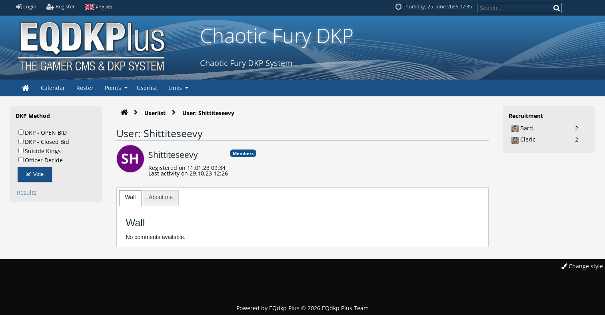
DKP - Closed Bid (43, 141)
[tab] (130, 198)
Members (243, 153)
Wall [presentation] (130, 197)
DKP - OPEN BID (42, 132)
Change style (582, 266)
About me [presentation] (161, 197)
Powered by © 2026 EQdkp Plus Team (302, 308)
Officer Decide (40, 159)
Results (26, 192)
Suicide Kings (39, 150)
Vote (35, 174)
